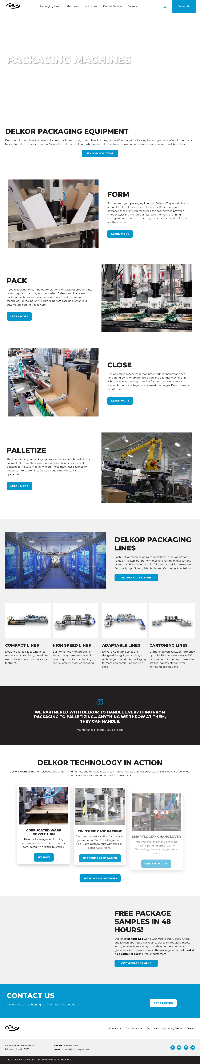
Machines (73, 6)
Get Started (163, 1002)
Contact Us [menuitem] (115, 1028)
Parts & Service (112, 6)
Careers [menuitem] (191, 1028)
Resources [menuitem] (152, 1028)
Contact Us (184, 6)
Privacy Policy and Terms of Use (54, 1059)
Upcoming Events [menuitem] (172, 1028)
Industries (91, 6)
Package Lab (120, 938)
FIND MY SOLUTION (100, 153)
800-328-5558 (70, 1045)
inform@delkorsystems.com (77, 1049)
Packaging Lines (50, 6)
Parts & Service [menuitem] (134, 1028)
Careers (132, 6)
